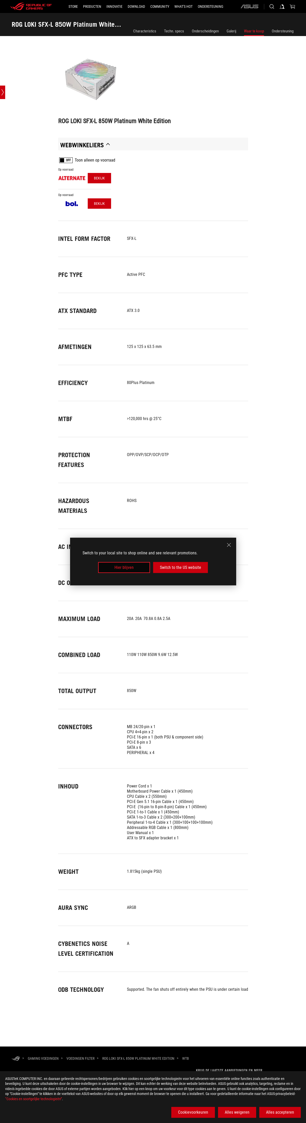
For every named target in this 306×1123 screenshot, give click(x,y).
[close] (229, 545)
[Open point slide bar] (2, 92)
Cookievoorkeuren (193, 1112)
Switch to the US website (180, 567)
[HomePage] (16, 1059)
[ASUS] (249, 6)
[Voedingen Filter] (80, 1058)
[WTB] (185, 1058)
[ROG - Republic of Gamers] (31, 6)
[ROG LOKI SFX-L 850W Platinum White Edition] (138, 1058)
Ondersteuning (283, 31)
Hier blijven (124, 567)
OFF (68, 160)
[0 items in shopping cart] (292, 6)
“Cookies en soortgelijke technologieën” (33, 1099)
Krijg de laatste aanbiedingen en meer (229, 1070)
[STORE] (73, 6)
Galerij (231, 31)
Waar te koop (254, 31)
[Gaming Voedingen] (43, 1058)
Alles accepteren (280, 1112)
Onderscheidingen (205, 31)
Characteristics (144, 31)
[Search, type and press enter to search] (272, 6)
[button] (92, 6)
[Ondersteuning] (210, 6)
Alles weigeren (237, 1112)
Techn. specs (174, 31)
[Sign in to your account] (282, 6)
